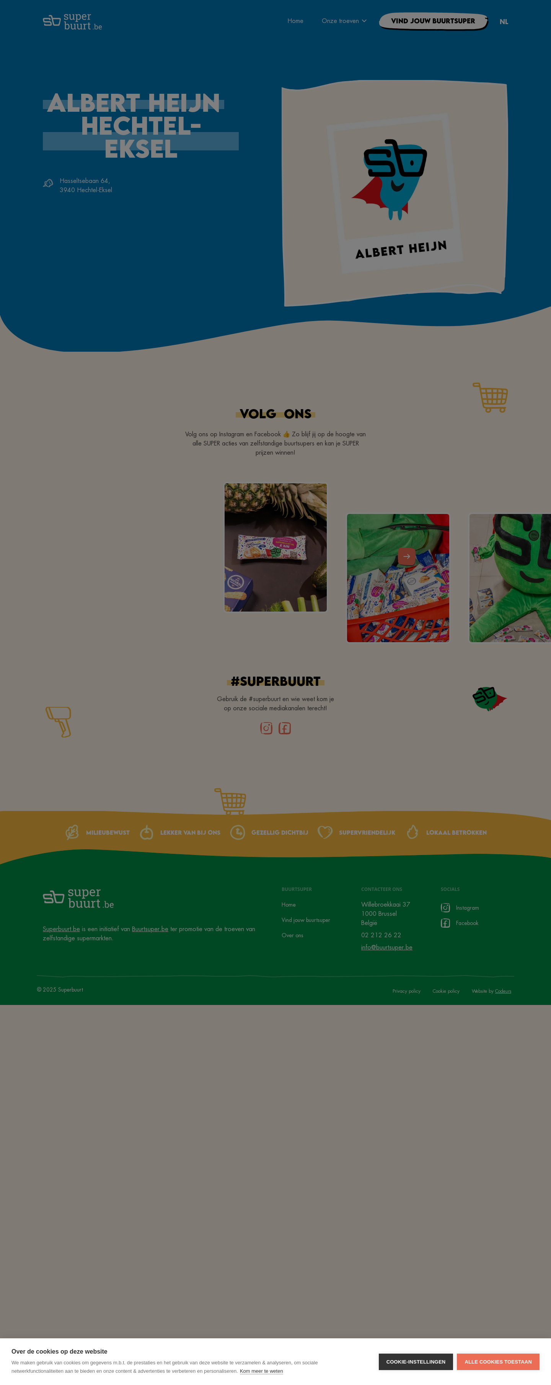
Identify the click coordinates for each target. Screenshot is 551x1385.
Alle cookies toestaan (498, 1362)
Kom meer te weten (261, 1371)
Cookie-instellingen (416, 1362)
